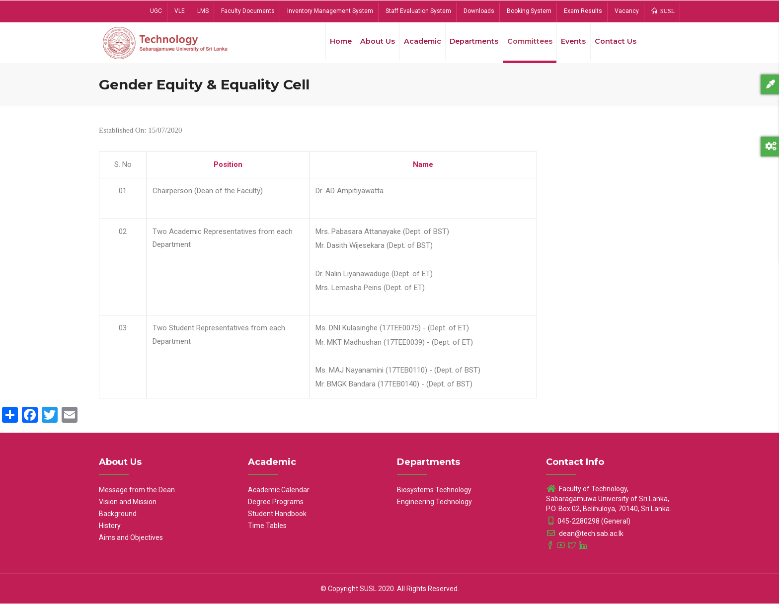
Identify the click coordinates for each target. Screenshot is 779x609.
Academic (415, 44)
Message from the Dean (137, 495)
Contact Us (614, 44)
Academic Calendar (279, 495)
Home (332, 44)
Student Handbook (277, 519)
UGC (156, 10)
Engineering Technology (434, 507)
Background (118, 519)
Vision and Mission (127, 507)
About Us (370, 44)
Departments (469, 44)
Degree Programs (276, 507)
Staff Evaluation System (418, 10)
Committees (526, 44)
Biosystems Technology (434, 495)
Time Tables (267, 531)
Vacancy (627, 10)
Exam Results (583, 10)
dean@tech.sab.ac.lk (584, 539)
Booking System (529, 10)
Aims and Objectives (131, 543)
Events (571, 44)
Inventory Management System (330, 10)
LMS (203, 10)
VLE (179, 10)
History (110, 531)
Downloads (479, 10)
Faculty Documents (248, 10)
